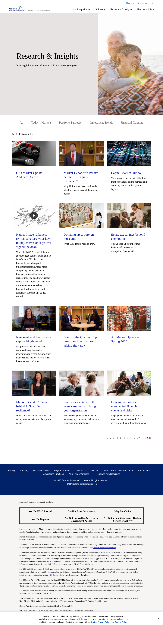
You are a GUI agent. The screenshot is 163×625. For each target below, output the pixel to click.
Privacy (11, 471)
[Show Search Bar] (152, 3)
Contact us (142, 3)
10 (138, 438)
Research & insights (121, 9)
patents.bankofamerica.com (85, 484)
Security (24, 471)
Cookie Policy (121, 622)
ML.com (95, 471)
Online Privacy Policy (101, 622)
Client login (130, 3)
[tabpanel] (81, 288)
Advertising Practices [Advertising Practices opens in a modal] (53, 474)
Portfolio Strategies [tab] (70, 123)
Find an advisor (145, 9)
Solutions (100, 9)
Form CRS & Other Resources (118, 471)
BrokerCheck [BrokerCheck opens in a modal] (144, 471)
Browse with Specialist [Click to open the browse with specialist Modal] (109, 474)
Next (148, 438)
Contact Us (81, 471)
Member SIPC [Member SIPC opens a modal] (48, 575)
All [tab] (18, 123)
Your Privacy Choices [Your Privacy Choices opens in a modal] (78, 474)
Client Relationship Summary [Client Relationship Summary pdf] (104, 548)
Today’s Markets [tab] (39, 123)
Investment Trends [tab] (102, 123)
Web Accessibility (41, 471)
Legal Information (62, 471)
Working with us (81, 9)
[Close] (159, 618)
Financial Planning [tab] (134, 123)
